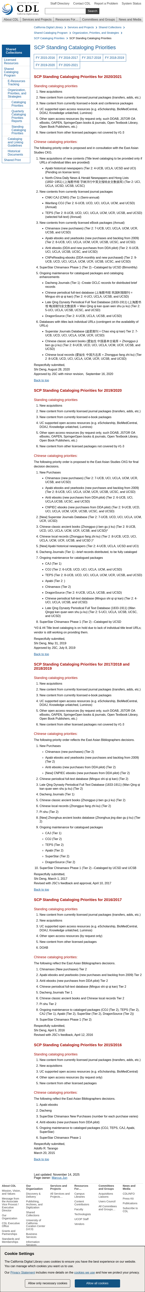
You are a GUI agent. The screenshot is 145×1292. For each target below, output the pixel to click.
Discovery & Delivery (33, 1195)
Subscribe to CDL (130, 1210)
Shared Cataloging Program (51, 32)
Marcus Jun (59, 1177)
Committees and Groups (98, 19)
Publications (130, 1203)
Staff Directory (59, 3)
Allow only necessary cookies (47, 1283)
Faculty (78, 1209)
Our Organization (9, 1217)
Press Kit (128, 1198)
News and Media (130, 19)
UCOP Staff (81, 1219)
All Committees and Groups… (108, 1208)
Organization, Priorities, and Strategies (95, 32)
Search (92, 11)
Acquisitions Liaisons (106, 1195)
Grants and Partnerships (9, 1232)
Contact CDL (82, 3)
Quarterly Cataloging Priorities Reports (19, 116)
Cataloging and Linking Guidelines (15, 142)
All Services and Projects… (60, 1195)
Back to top (41, 380)
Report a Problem (106, 3)
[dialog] (72, 1269)
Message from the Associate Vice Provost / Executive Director (10, 1204)
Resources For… (67, 19)
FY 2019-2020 (45, 65)
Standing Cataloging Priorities (19, 130)
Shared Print (12, 160)
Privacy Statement (22, 1272)
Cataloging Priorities (19, 104)
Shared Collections (110, 27)
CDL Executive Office (11, 1225)
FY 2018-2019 (114, 57)
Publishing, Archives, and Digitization (34, 1204)
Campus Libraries (79, 1195)
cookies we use (84, 1272)
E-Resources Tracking (16, 82)
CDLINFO (129, 1193)
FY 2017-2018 (91, 57)
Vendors (79, 1224)
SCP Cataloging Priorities (49, 38)
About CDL (11, 19)
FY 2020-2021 (68, 65)
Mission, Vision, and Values (11, 1192)
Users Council (107, 1201)
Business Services (31, 1235)
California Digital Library (48, 27)
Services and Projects (37, 19)
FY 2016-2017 (68, 57)
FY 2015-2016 (45, 57)
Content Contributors (81, 1203)
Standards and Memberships (11, 1240)
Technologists (82, 1214)
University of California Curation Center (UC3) (35, 1225)
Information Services (33, 1243)
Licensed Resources (11, 61)
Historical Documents (15, 153)
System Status (131, 3)
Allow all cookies (97, 1283)
